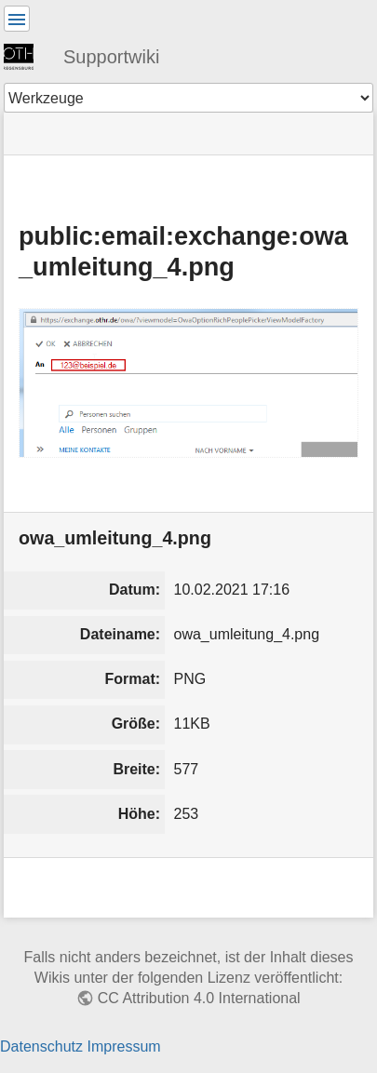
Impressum (123, 1046)
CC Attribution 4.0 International (199, 998)
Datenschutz (41, 1046)
